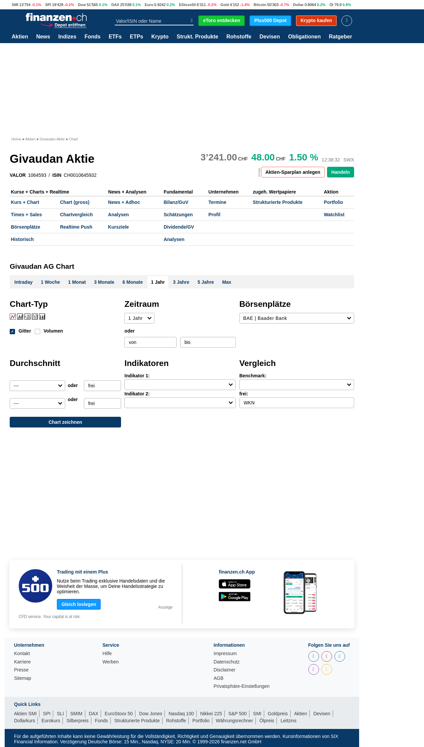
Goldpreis (278, 713)
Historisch (22, 239)
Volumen (53, 331)
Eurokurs (50, 720)
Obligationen (304, 36)
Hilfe (107, 653)
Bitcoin (260, 5)
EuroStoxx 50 (119, 713)
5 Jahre (206, 282)
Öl (331, 5)
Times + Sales (26, 214)
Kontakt (22, 653)
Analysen (118, 214)
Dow (82, 5)
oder (129, 331)
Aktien (20, 36)
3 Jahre (181, 282)
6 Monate (132, 282)
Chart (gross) (74, 202)
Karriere (22, 661)
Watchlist (334, 214)
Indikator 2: (136, 393)
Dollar (298, 5)
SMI (15, 5)
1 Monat (77, 282)
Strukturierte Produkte (278, 202)
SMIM (76, 713)
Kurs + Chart (25, 202)
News (43, 36)
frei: (243, 393)
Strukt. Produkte (197, 36)
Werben (110, 661)
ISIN (56, 175)
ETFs (115, 36)
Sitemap (22, 678)
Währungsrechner (234, 720)
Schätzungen (178, 214)
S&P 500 (237, 713)
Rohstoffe (238, 36)
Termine (217, 202)
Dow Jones (150, 713)
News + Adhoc (124, 202)
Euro (149, 5)
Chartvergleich (76, 214)
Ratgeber (340, 36)
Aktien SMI (25, 713)
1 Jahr (158, 282)
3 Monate (104, 282)
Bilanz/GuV (176, 202)
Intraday (23, 282)
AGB (219, 678)
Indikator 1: (136, 375)
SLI (60, 713)
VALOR (18, 175)
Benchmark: (253, 375)
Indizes (67, 36)
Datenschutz (227, 661)
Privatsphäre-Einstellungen (242, 686)
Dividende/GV (179, 227)
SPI (48, 5)
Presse (21, 669)
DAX (115, 5)
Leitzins (288, 720)
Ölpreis (266, 720)
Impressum (225, 653)
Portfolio (333, 202)
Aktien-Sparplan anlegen (293, 172)
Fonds (93, 36)
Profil (214, 214)
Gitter (25, 331)
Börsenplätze (25, 227)
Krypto (160, 36)
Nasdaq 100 (181, 713)
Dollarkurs (24, 720)
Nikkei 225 (211, 713)
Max (226, 282)
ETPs (136, 36)
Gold (224, 5)
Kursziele (118, 227)
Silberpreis (78, 720)
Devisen (269, 36)
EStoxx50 (187, 5)
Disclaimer (224, 669)
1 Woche (50, 282)
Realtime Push (76, 227)
